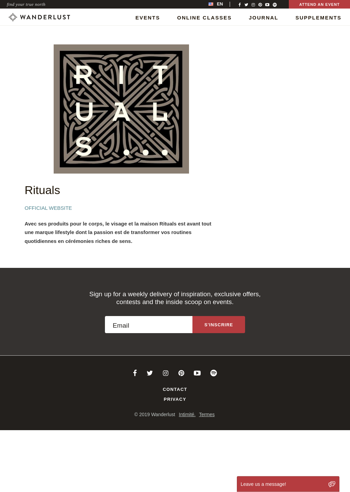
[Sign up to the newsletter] (218, 324)
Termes (207, 414)
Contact (175, 389)
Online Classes (204, 17)
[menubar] (222, 4)
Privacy (175, 399)
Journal (264, 17)
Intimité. (187, 414)
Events (147, 17)
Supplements (318, 17)
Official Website (48, 208)
